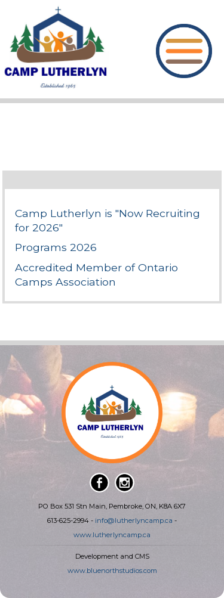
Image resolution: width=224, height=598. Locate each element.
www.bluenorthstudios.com (112, 570)
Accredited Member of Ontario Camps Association (96, 274)
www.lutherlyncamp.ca (112, 535)
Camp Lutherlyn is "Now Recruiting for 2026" (107, 220)
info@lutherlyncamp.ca (134, 520)
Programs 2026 (56, 247)
